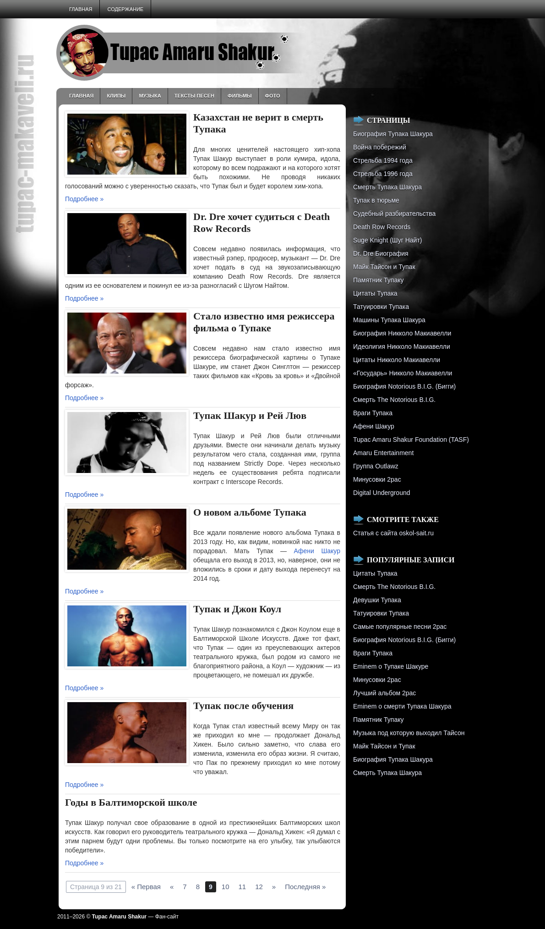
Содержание (125, 9)
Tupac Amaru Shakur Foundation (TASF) (411, 439)
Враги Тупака (372, 413)
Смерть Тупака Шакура (387, 187)
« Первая (146, 887)
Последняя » (305, 887)
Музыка (150, 96)
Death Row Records (381, 227)
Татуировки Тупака (381, 306)
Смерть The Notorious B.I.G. (394, 399)
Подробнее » (84, 199)
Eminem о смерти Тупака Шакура (402, 706)
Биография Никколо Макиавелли (402, 333)
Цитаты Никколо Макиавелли (396, 359)
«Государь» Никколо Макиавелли (402, 373)
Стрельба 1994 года (383, 160)
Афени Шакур (317, 551)
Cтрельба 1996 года (383, 173)
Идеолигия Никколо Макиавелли (401, 346)
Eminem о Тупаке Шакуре (390, 666)
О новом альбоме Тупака (249, 512)
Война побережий (379, 147)
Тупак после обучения (243, 705)
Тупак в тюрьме (376, 200)
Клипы (116, 96)
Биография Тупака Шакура (393, 133)
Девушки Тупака (377, 600)
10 (225, 887)
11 (242, 887)
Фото (272, 96)
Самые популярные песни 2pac (400, 626)
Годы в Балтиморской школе (131, 802)
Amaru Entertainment (383, 452)
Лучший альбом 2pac (384, 693)
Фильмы (240, 96)
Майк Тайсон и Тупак (384, 266)
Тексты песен (194, 96)
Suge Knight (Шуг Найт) (387, 240)
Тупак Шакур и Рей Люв (249, 415)
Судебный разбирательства (394, 213)
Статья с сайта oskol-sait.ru (393, 533)
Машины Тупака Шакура (389, 320)
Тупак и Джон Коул (237, 609)
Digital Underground (381, 492)
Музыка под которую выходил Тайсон (408, 733)
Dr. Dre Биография (381, 253)
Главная (80, 9)
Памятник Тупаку (378, 280)
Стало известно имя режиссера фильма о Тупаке (263, 322)
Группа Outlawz (375, 466)
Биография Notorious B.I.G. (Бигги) (404, 386)
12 (259, 887)
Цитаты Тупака (375, 293)
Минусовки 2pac (377, 479)
